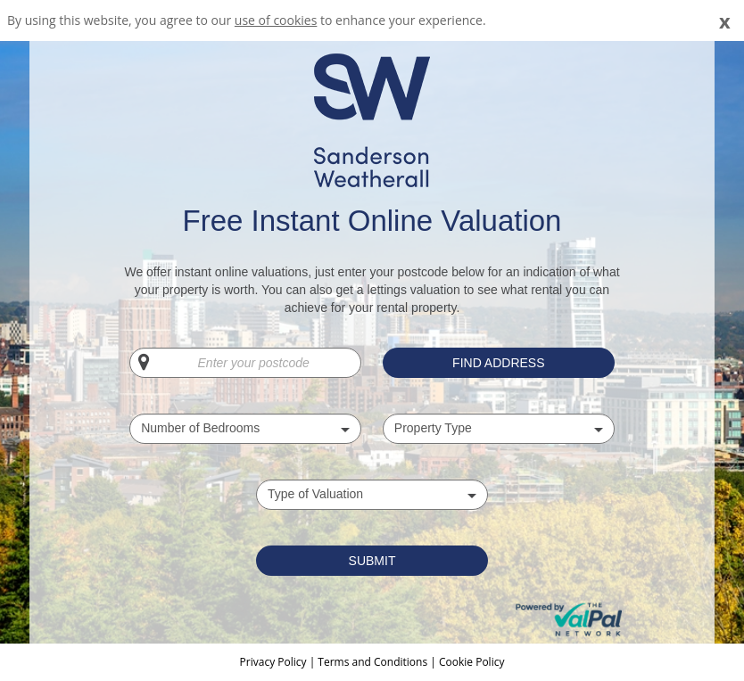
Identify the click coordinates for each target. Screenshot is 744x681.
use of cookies (276, 20)
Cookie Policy (471, 661)
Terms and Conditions (372, 661)
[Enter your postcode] (245, 363)
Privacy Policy (275, 661)
